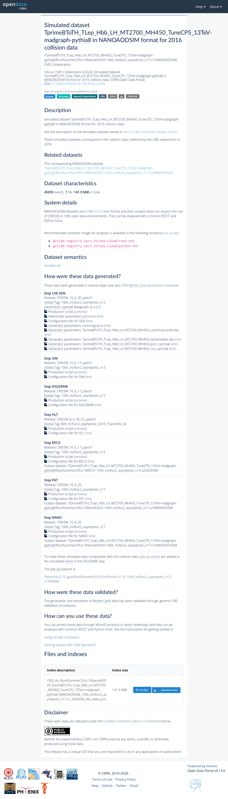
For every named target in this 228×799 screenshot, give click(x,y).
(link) (100, 316)
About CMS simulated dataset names (150, 132)
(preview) (80, 311)
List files (142, 690)
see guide (170, 233)
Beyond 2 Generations (85, 96)
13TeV (113, 96)
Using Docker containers (62, 637)
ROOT (98, 211)
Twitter (121, 785)
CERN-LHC (133, 96)
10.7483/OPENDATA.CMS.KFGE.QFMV (78, 83)
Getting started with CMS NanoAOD (70, 645)
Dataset (50, 96)
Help (95, 785)
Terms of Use (102, 779)
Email (134, 785)
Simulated (64, 96)
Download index (164, 690)
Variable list (52, 265)
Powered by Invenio (202, 766)
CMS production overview (149, 285)
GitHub (107, 785)
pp (121, 96)
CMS (102, 96)
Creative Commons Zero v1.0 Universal (131, 721)
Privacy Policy (125, 779)
